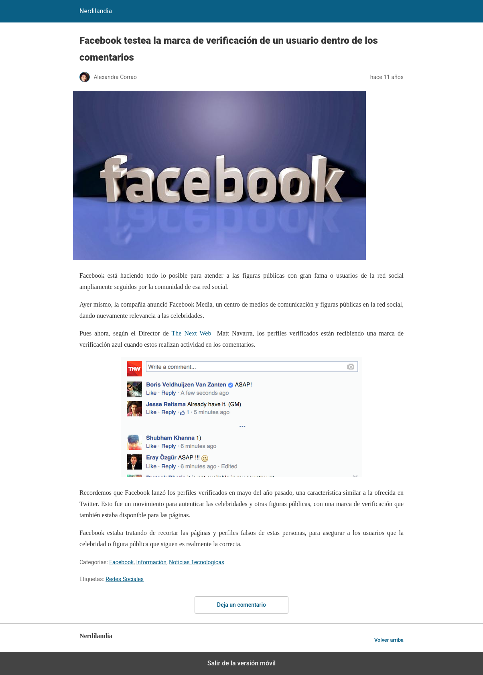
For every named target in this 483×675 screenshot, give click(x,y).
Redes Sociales (125, 579)
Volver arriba (389, 640)
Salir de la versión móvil (241, 663)
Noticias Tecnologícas (196, 562)
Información (151, 562)
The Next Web (191, 333)
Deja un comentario (241, 605)
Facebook (122, 562)
